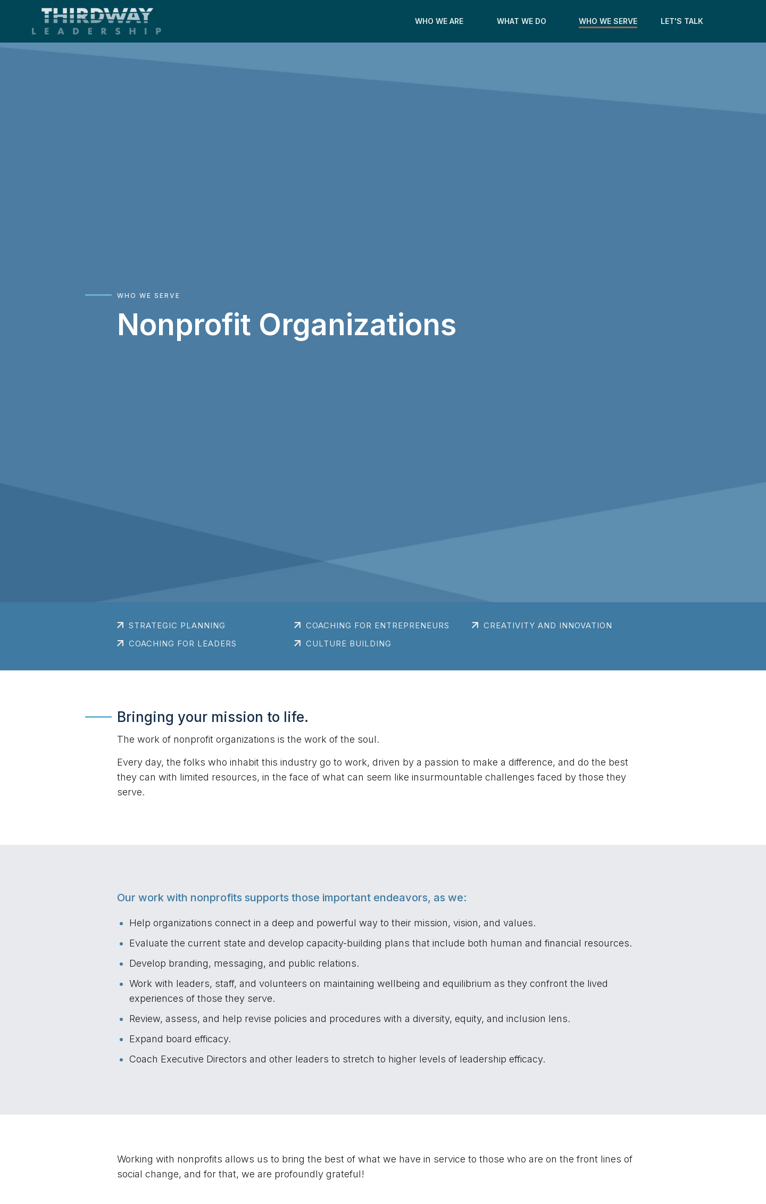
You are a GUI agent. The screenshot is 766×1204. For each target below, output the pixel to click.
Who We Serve (148, 296)
